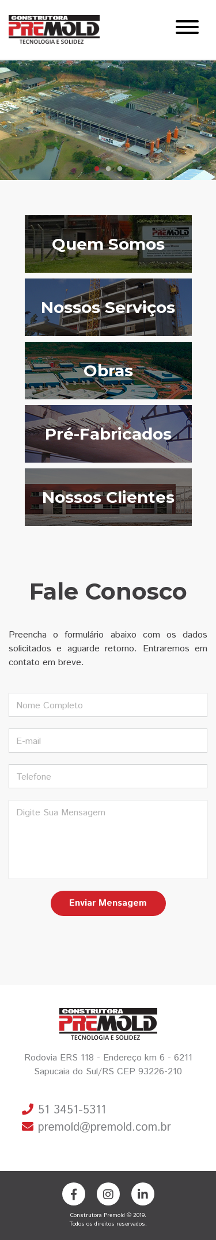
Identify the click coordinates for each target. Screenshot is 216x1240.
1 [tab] (97, 169)
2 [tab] (108, 169)
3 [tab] (120, 169)
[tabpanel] (108, 120)
